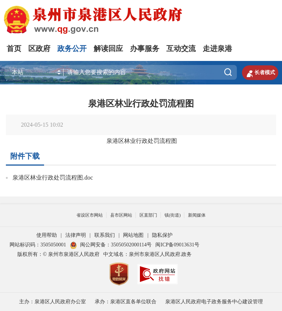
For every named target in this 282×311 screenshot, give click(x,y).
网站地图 (133, 235)
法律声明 (75, 235)
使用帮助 (46, 235)
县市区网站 (121, 215)
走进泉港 (217, 48)
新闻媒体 (197, 215)
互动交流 (181, 48)
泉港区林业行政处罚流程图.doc (52, 177)
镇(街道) (172, 215)
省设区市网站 (89, 215)
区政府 (39, 48)
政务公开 (72, 48)
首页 (14, 48)
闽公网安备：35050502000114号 (111, 244)
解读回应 (108, 48)
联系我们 (104, 235)
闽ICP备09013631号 (177, 244)
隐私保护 (162, 235)
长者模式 (260, 72)
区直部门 (148, 215)
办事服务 (144, 48)
